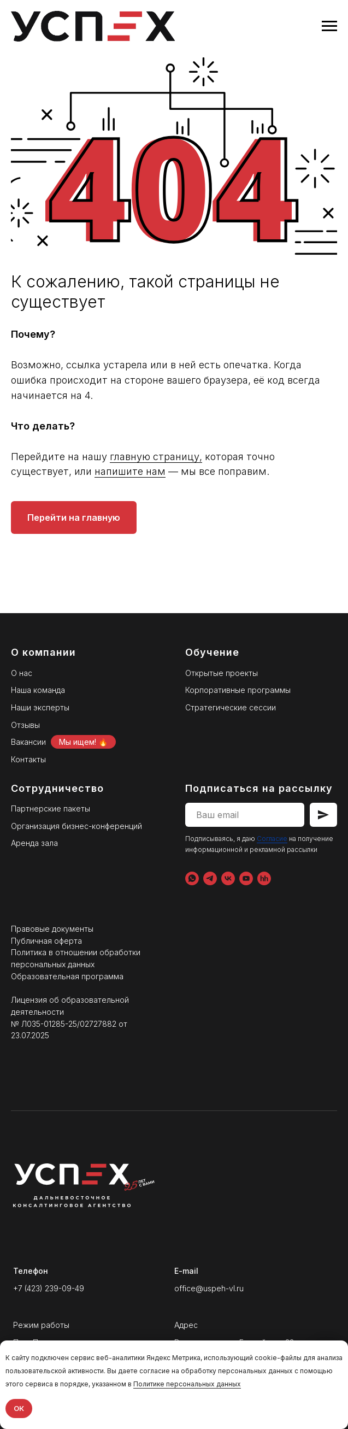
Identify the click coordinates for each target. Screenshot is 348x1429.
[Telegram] (210, 878)
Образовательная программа (67, 976)
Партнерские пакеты (50, 808)
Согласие (272, 838)
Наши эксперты (40, 707)
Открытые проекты (221, 673)
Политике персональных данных (187, 1384)
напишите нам (130, 471)
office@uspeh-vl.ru (209, 1288)
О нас (21, 673)
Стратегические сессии (230, 707)
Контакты (28, 759)
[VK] (228, 878)
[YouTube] (246, 878)
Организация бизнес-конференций (76, 826)
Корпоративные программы (238, 690)
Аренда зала (34, 843)
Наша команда (38, 690)
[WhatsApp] (192, 878)
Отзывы (25, 725)
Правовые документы (52, 928)
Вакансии (28, 741)
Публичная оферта (46, 940)
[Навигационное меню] (329, 26)
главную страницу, (156, 456)
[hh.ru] (264, 878)
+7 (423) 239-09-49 (48, 1288)
